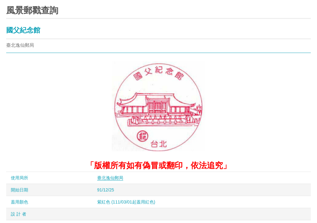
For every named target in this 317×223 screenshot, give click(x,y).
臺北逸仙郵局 (110, 177)
